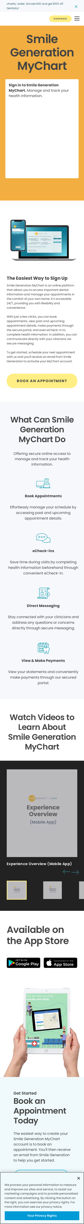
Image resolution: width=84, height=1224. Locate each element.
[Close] (79, 1178)
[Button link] (60, 18)
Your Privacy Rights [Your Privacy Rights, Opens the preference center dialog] (41, 1216)
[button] (77, 19)
